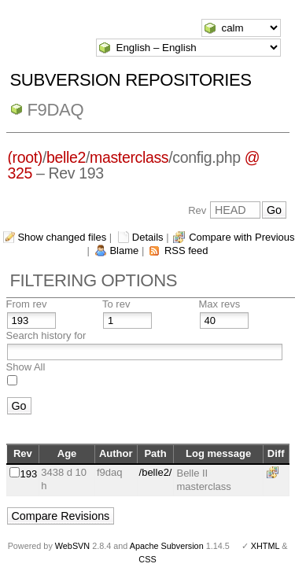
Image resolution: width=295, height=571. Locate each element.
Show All (26, 367)
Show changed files (61, 237)
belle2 (66, 157)
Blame (123, 250)
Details (148, 237)
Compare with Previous (241, 237)
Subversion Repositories (131, 80)
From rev (26, 304)
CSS (147, 559)
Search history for (46, 335)
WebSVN (72, 546)
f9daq (56, 110)
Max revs (220, 304)
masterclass (129, 157)
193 (29, 474)
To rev (116, 304)
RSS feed (186, 250)
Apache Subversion (167, 546)
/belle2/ (155, 472)
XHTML (265, 546)
